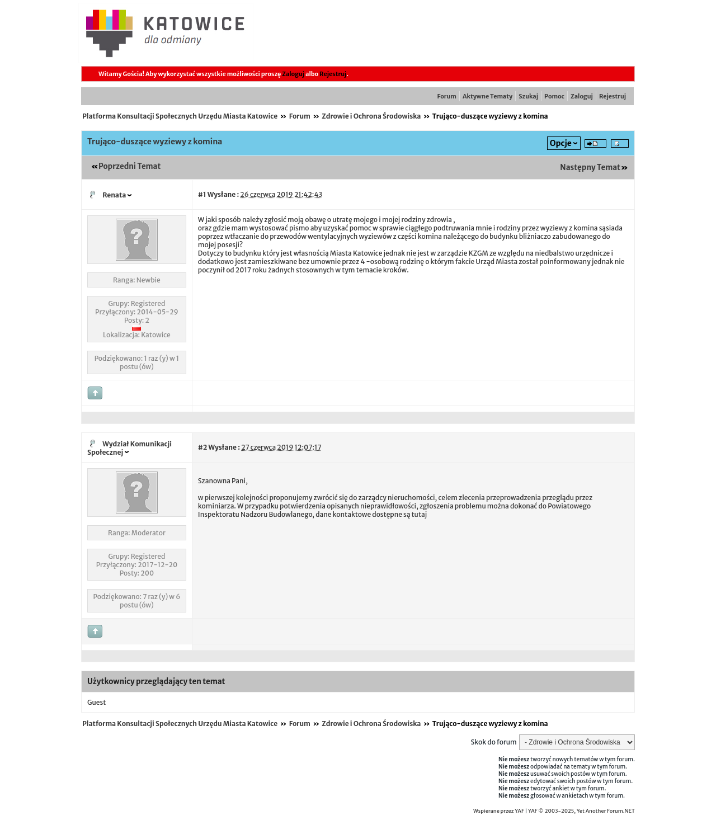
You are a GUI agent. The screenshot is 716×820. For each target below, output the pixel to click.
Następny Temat (590, 167)
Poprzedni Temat (129, 166)
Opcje (561, 143)
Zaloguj (293, 74)
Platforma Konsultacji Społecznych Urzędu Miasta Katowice (179, 116)
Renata (114, 195)
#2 (202, 447)
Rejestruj (332, 74)
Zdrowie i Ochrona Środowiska (371, 116)
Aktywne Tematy (487, 96)
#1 (202, 194)
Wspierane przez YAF (498, 811)
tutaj (419, 514)
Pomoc (554, 96)
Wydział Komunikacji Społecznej (129, 448)
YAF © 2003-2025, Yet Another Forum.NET (581, 811)
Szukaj (528, 96)
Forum (446, 96)
